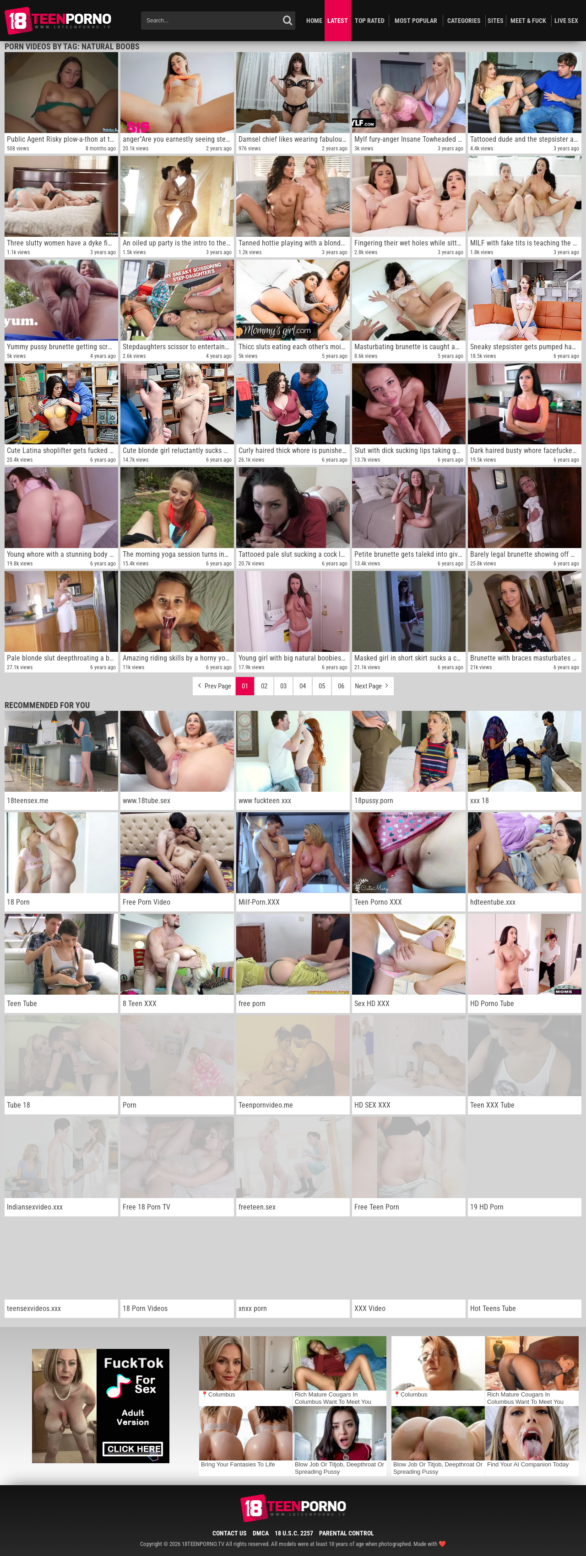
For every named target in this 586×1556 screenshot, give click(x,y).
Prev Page (213, 683)
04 (302, 686)
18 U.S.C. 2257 (294, 1533)
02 (264, 686)
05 (322, 686)
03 (283, 686)
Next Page (372, 683)
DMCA (261, 1533)
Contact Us (229, 1533)
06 (341, 686)
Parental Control (346, 1533)
